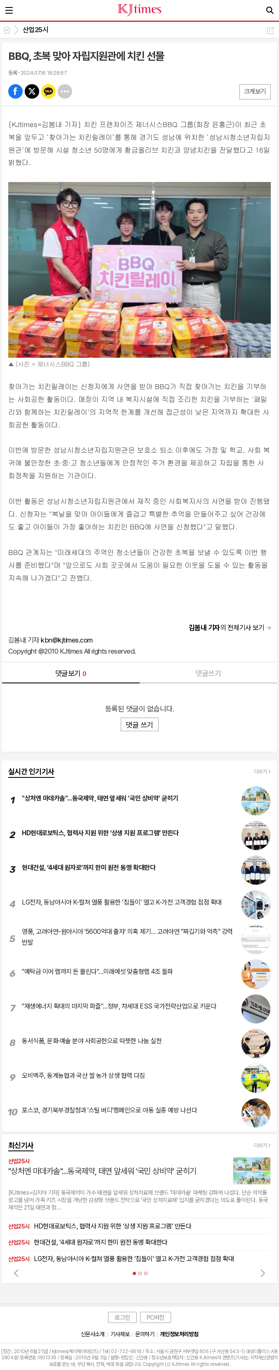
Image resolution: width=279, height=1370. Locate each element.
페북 (15, 91)
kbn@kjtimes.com (66, 640)
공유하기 (270, 30)
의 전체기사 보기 (227, 628)
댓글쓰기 (208, 673)
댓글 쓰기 (139, 724)
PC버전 (155, 1317)
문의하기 (144, 1334)
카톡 (48, 91)
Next (262, 1273)
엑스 (32, 91)
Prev (16, 1273)
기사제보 (119, 1334)
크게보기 (255, 91)
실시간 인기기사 (31, 771)
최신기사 (21, 1145)
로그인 (122, 1317)
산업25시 (35, 30)
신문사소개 (93, 1334)
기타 (65, 91)
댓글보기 (71, 673)
